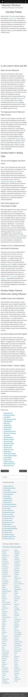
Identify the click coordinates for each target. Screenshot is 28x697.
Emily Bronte (7, 429)
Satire (3, 662)
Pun (15, 654)
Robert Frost (20, 98)
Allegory (4, 552)
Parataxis (16, 639)
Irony (15, 617)
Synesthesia (5, 671)
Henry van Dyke (8, 441)
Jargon (4, 619)
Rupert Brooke (8, 427)
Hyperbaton (17, 610)
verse (14, 18)
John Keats (7, 435)
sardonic (11, 18)
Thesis (16, 675)
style (19, 236)
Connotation (5, 581)
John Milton (7, 417)
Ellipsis (16, 591)
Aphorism (4, 565)
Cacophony (5, 572)
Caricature (5, 574)
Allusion (4, 553)
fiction (21, 242)
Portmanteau (17, 651)
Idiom (15, 611)
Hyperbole (5, 611)
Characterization (6, 576)
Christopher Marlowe (10, 431)
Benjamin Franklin (9, 439)
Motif (15, 628)
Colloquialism (17, 578)
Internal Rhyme (6, 617)
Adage (16, 550)
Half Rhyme (5, 608)
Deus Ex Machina (19, 583)
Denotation (5, 583)
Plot (3, 647)
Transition (4, 681)
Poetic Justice (18, 649)
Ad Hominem (5, 550)
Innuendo (16, 615)
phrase (19, 171)
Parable (4, 638)
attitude (3, 146)
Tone (3, 677)
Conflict (16, 580)
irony (18, 179)
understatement (5, 181)
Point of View (5, 651)
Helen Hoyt (7, 423)
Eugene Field (7, 459)
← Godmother (5, 471)
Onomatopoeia (18, 634)
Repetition (17, 656)
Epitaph (16, 593)
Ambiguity (16, 553)
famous (23, 138)
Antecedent (17, 561)
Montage (16, 626)
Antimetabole (5, 563)
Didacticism (17, 587)
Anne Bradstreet (8, 437)
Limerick (4, 621)
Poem (3, 649)
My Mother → (23, 471)
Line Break (17, 621)
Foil (15, 602)
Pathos (4, 643)
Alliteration (17, 552)
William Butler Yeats (9, 463)
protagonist (18, 232)
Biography (17, 570)
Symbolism (5, 669)
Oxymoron (5, 636)
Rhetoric (4, 658)
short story (14, 276)
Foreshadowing (6, 604)
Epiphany (4, 593)
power (19, 391)
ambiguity (15, 102)
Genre (3, 606)
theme (12, 92)
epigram (17, 138)
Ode (3, 634)
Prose (15, 653)
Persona (4, 645)
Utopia (16, 681)
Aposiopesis (17, 565)
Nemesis (4, 632)
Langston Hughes (9, 461)
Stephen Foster (8, 445)
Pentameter (17, 643)
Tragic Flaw (17, 679)
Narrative (16, 630)
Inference (4, 615)
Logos (3, 623)
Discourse (4, 589)
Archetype (4, 568)
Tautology (16, 673)
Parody (4, 641)
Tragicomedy (5, 679)
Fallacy (16, 600)
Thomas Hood (8, 447)
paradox (14, 181)
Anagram (16, 555)
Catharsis (16, 574)
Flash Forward (6, 602)
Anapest (16, 557)
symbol (3, 389)
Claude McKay (8, 457)
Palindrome (17, 636)
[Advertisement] (14, 49)
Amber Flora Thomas (10, 453)
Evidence (4, 598)
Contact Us (10, 696)
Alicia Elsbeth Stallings (10, 455)
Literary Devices (10, 5)
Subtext (16, 666)
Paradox (16, 638)
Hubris (4, 610)
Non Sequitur (17, 632)
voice (12, 30)
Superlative (5, 668)
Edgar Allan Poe (8, 413)
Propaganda (5, 653)
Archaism (16, 566)
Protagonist (5, 654)
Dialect (4, 585)
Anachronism (5, 555)
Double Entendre (6, 591)
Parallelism (5, 639)
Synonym (16, 671)
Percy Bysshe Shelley (10, 419)
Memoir (4, 625)
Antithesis (16, 563)
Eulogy (4, 596)
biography (8, 264)
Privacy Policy (17, 696)
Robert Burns (7, 451)
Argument (16, 568)
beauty (17, 404)
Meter (3, 626)
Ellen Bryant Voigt (9, 443)
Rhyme (16, 658)
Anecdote (16, 559)
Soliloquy (4, 664)
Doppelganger (18, 589)
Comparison (5, 580)
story (12, 211)
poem (2, 100)
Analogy (4, 557)
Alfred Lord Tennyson (10, 433)
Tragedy (16, 677)
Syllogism (16, 668)
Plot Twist (16, 647)
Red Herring (5, 656)
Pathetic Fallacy (18, 641)
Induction (16, 613)
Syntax (4, 673)
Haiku (15, 606)
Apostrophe (5, 566)
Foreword (16, 604)
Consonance (17, 581)
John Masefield (8, 421)
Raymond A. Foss (9, 449)
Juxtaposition (17, 619)
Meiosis (16, 623)
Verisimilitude (5, 683)
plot (10, 238)
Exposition (17, 598)
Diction (4, 587)
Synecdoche (17, 669)
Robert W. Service (9, 465)
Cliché (15, 576)
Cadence (16, 572)
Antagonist (5, 561)
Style (3, 666)
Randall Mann (7, 425)
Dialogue (16, 585)
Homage (16, 608)
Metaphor (16, 625)
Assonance (5, 570)
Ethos (15, 595)
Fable (3, 600)
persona (3, 138)
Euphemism (17, 596)
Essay (3, 595)
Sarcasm (16, 660)
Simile (15, 662)
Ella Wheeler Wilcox (9, 415)
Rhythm (4, 660)
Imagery (4, 613)
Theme (4, 675)
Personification (18, 645)
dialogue (3, 278)
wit (15, 128)
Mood (3, 628)
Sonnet (16, 664)
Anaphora (4, 559)
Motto (3, 630)
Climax (4, 578)
